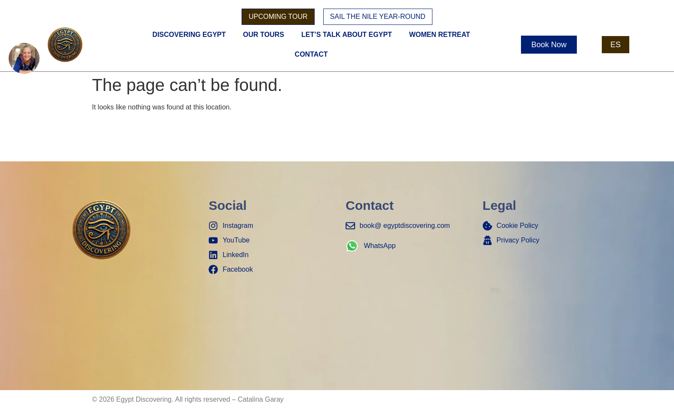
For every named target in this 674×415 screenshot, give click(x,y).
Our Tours (263, 34)
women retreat (439, 34)
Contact (311, 54)
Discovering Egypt (189, 34)
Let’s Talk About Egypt (346, 34)
